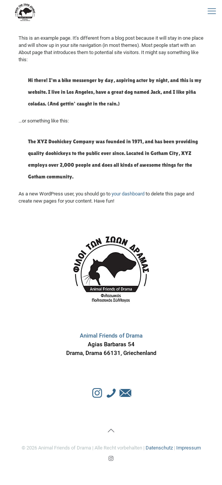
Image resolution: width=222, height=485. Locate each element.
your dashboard (128, 194)
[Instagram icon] (111, 458)
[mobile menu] (211, 11)
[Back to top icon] (111, 431)
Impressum (188, 448)
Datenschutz (159, 448)
